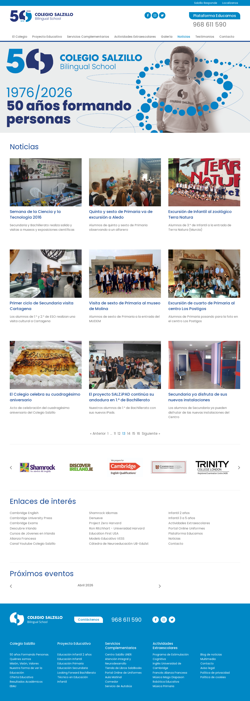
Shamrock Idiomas (103, 513)
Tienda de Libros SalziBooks (123, 668)
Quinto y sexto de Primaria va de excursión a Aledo (121, 214)
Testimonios (204, 37)
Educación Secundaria (72, 668)
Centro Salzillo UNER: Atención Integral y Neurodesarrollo (118, 659)
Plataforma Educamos (214, 15)
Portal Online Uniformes (186, 528)
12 (119, 433)
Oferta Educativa (21, 677)
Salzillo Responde (205, 3)
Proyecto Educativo (47, 37)
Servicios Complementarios (88, 37)
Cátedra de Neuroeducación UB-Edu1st (119, 543)
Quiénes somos (20, 659)
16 (138, 433)
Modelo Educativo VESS (106, 538)
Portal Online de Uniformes (123, 673)
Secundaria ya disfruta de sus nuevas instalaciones (197, 397)
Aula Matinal (113, 677)
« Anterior (98, 433)
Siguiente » (151, 433)
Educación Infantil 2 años (74, 654)
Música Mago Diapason (168, 677)
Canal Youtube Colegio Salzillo (32, 543)
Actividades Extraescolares (135, 37)
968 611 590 (209, 25)
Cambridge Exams (24, 523)
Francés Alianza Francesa (170, 673)
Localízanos (230, 3)
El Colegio (19, 37)
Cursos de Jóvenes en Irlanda (32, 533)
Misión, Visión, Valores (24, 663)
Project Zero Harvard (105, 523)
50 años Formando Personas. (29, 654)
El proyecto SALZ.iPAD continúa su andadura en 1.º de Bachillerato (121, 397)
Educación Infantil (69, 659)
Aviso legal (207, 668)
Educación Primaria (70, 663)
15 (133, 433)
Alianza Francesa (23, 538)
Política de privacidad (215, 673)
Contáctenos (88, 619)
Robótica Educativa (166, 682)
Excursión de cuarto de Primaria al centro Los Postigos (201, 305)
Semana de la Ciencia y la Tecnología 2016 (35, 214)
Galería (166, 37)
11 (115, 433)
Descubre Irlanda (23, 528)
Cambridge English (24, 513)
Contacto (226, 37)
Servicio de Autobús (118, 686)
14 (128, 433)
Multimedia (208, 659)
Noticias (184, 37)
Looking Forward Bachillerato (76, 673)
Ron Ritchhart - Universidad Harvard (117, 528)
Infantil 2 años (179, 513)
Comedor (111, 682)
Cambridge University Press (31, 518)
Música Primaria (163, 686)
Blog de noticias (211, 654)
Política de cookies (213, 677)
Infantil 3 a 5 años (181, 518)
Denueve (96, 518)
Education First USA (104, 533)
